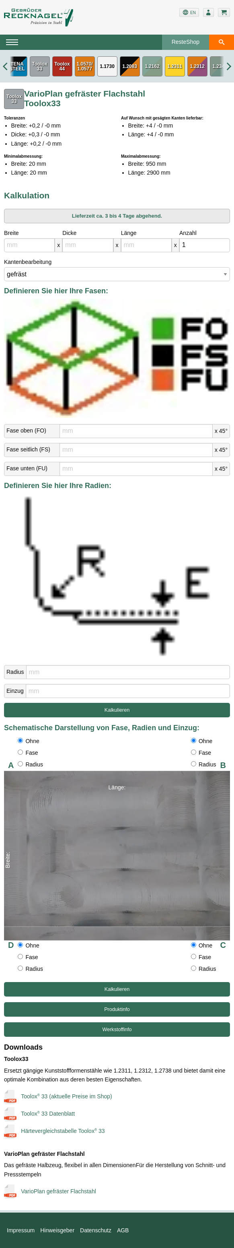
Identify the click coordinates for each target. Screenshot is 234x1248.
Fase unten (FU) (26, 468)
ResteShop (185, 42)
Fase (28, 753)
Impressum (21, 1230)
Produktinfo (117, 1009)
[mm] (29, 245)
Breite (11, 233)
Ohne (28, 741)
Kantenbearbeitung (27, 262)
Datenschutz (95, 1230)
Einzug (15, 691)
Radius (15, 672)
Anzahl (188, 233)
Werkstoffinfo (116, 1029)
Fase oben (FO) (26, 430)
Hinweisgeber (57, 1230)
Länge (129, 233)
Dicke (69, 233)
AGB (123, 1230)
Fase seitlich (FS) (28, 449)
